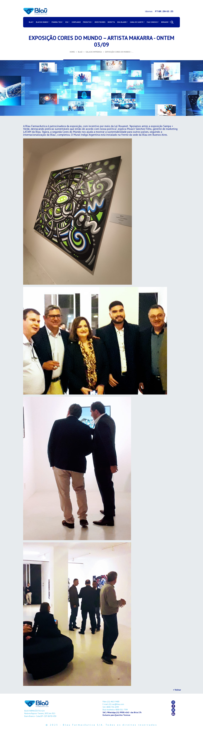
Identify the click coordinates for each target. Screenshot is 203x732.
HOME (72, 52)
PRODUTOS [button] (87, 22)
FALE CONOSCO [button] (152, 22)
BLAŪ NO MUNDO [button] (42, 22)
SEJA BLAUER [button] (121, 22)
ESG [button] (66, 22)
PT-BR (158, 11)
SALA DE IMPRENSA (94, 52)
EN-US (166, 11)
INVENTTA (111, 22)
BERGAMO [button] (164, 22)
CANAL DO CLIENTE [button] (136, 22)
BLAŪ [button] (31, 22)
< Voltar (177, 689)
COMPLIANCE (76, 22)
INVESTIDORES (100, 22)
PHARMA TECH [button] (57, 22)
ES (172, 11)
